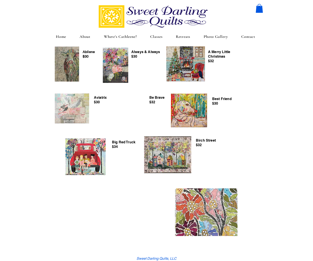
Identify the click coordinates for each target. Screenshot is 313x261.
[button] (259, 8)
